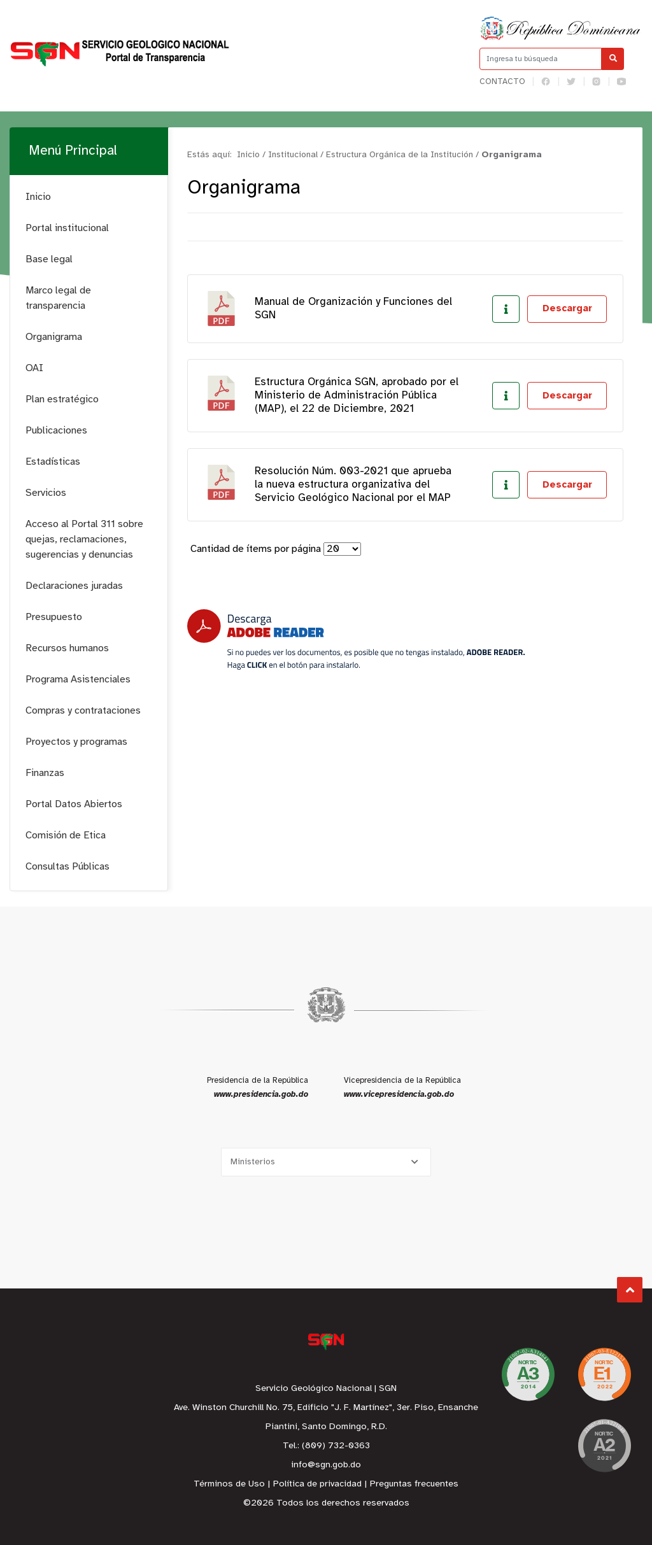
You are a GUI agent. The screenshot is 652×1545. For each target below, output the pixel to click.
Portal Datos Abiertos (73, 804)
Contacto (502, 82)
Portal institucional (67, 228)
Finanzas (44, 773)
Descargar (567, 309)
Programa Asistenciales (78, 679)
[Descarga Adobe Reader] (356, 639)
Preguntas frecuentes (414, 1484)
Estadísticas (52, 461)
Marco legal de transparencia (58, 298)
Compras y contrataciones (83, 710)
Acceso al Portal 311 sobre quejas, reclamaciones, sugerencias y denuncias (84, 539)
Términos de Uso (229, 1484)
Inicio (38, 197)
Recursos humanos (67, 648)
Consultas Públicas (67, 866)
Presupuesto (53, 617)
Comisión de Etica (65, 835)
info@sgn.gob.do (326, 1465)
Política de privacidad (317, 1484)
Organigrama (53, 337)
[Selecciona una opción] (326, 1162)
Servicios (45, 493)
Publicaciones (56, 430)
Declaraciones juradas (74, 586)
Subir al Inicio (630, 1290)
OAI (34, 368)
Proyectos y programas (76, 742)
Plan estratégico (62, 399)
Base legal (49, 259)
